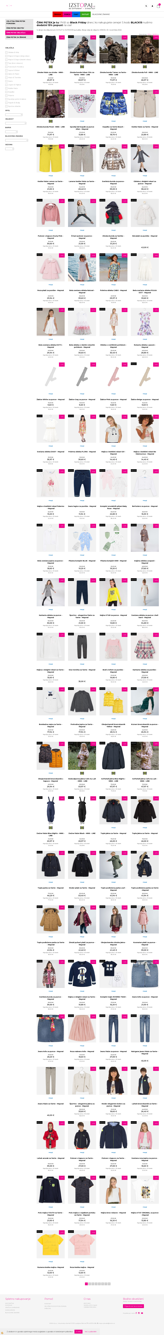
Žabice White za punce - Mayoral (51, 399)
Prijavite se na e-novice (133, 1306)
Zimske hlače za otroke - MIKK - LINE (50, 73)
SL (7, 5)
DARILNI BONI (10, 1310)
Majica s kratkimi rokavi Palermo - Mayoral (50, 507)
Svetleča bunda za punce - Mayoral (113, 182)
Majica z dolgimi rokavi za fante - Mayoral (51, 671)
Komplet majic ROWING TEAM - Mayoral (113, 998)
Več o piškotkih (91, 1332)
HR (11, 5)
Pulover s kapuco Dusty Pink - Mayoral (50, 237)
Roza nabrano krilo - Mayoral (82, 1051)
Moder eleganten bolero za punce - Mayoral (113, 1105)
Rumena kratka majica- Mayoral (50, 1267)
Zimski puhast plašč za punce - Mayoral (82, 943)
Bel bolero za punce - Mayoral (144, 506)
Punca (67, 14)
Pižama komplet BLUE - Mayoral (82, 561)
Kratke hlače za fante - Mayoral (145, 127)
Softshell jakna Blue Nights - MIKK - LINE (113, 780)
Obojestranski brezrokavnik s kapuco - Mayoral (50, 780)
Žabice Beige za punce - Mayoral (145, 399)
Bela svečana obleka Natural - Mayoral (82, 291)
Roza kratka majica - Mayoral (82, 1267)
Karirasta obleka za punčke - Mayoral (145, 671)
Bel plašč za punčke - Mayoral (144, 236)
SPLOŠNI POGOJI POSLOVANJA (55, 1306)
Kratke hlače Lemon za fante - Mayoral (51, 182)
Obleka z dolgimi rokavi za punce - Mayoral (145, 182)
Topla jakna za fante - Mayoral (113, 833)
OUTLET (85, 14)
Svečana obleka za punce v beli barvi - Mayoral (144, 616)
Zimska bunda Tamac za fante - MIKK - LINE (113, 73)
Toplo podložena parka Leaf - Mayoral (113, 889)
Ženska (57, 14)
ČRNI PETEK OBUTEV (15, 28)
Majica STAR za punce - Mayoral (113, 615)
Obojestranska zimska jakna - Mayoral (113, 943)
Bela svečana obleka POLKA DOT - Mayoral (145, 291)
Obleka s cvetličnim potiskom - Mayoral (113, 346)
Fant (76, 14)
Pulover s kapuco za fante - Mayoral (82, 1159)
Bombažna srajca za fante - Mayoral (50, 725)
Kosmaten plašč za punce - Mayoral (144, 943)
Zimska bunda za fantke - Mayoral (113, 237)
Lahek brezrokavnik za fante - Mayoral (145, 1105)
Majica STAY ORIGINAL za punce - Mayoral (145, 1214)
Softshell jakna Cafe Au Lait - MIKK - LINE (144, 780)
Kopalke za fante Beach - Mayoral (113, 128)
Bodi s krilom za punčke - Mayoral (113, 671)
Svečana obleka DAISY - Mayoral (50, 452)
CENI (149, 34)
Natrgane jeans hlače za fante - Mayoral (144, 1052)
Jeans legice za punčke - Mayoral (82, 506)
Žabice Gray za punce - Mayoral (82, 399)
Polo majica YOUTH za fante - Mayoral (50, 1214)
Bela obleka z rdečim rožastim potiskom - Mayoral (82, 346)
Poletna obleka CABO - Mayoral (113, 290)
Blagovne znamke (101, 14)
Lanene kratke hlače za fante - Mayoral (82, 182)
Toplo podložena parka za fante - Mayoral (145, 889)
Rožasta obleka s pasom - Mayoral (145, 346)
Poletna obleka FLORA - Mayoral (82, 452)
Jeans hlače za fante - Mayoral (51, 1104)
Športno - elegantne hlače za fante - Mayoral (82, 616)
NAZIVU (155, 34)
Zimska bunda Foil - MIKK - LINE (145, 72)
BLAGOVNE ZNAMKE (12, 1312)
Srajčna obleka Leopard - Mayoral (144, 562)
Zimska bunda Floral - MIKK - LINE (51, 127)
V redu (78, 1332)
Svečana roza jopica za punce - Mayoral (144, 1159)
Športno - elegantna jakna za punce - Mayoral (82, 1105)
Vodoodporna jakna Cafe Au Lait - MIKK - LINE (82, 780)
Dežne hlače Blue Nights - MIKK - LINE (51, 834)
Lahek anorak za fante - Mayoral (50, 1158)
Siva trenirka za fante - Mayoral (82, 670)
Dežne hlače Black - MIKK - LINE (82, 833)
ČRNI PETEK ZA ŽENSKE (16, 37)
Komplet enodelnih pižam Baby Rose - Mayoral (113, 507)
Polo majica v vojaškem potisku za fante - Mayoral (82, 1214)
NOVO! (39, 36)
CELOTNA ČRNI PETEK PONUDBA (15, 22)
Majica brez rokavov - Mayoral (113, 1213)
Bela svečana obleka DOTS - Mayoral (51, 346)
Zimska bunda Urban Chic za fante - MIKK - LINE (82, 73)
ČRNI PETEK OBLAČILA (15, 33)
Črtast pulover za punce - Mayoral (82, 237)
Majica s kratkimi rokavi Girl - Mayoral (113, 453)
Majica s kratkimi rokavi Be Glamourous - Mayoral (145, 453)
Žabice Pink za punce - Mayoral (113, 399)
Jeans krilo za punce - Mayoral (145, 997)
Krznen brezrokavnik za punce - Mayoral (145, 725)
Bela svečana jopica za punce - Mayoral (50, 562)
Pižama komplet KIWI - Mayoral (113, 561)
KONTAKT (48, 1303)
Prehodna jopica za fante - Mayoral (82, 725)
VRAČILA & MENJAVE (12, 1307)
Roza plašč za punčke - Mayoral (50, 290)
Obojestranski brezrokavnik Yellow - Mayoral (113, 725)
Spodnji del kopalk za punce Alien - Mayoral (82, 128)
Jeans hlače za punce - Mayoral (113, 1051)
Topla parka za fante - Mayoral (51, 888)
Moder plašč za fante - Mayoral (82, 888)
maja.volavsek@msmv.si (107, 1323)
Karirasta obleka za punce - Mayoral (50, 616)
